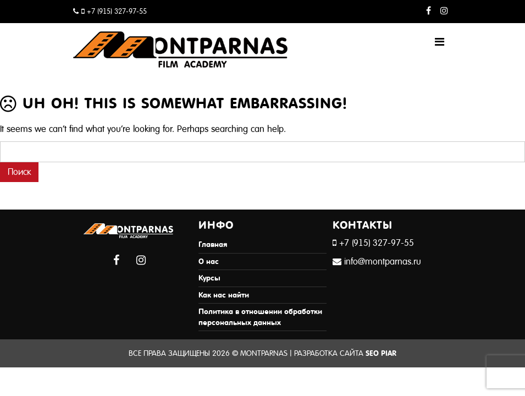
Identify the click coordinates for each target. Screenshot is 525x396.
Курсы (209, 278)
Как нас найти (223, 295)
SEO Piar (381, 353)
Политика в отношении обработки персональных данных (260, 317)
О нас (208, 261)
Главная (212, 244)
